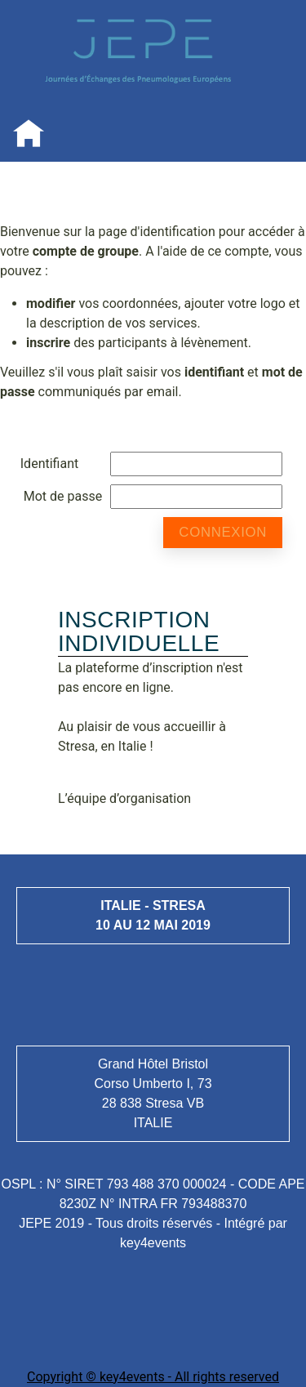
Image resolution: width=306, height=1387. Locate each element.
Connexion (223, 532)
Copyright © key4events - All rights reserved (153, 1377)
